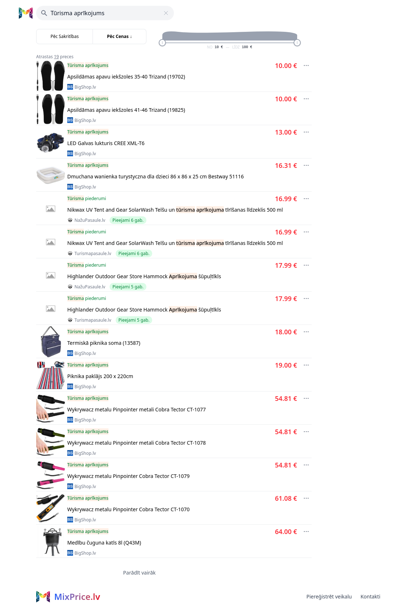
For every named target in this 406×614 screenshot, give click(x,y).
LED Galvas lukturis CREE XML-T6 (106, 143)
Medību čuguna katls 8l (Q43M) (104, 542)
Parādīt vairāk (139, 572)
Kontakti (370, 596)
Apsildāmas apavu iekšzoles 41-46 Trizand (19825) (126, 109)
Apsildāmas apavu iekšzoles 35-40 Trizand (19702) (126, 76)
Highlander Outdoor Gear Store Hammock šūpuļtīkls (144, 276)
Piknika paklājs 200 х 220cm (100, 376)
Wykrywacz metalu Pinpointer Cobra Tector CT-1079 (128, 476)
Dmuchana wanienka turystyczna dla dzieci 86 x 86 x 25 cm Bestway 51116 (155, 176)
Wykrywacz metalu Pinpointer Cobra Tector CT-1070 (128, 509)
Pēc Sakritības (65, 36)
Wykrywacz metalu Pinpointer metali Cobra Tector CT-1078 (136, 442)
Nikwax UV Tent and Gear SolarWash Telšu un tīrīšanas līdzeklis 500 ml (175, 209)
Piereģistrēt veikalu (329, 596)
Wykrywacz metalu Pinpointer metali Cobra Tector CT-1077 (136, 409)
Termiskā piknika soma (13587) (103, 342)
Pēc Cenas (119, 36)
